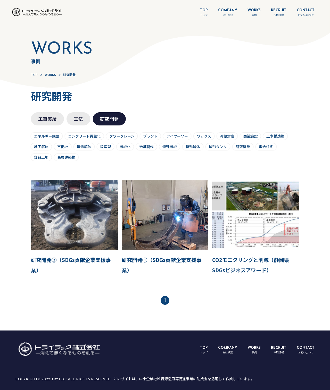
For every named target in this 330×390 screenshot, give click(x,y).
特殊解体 (193, 146)
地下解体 (41, 146)
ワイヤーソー (177, 136)
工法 (78, 118)
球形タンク (218, 146)
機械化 (125, 146)
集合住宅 (266, 146)
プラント (150, 136)
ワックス (204, 136)
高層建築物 (66, 157)
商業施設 (250, 136)
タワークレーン (121, 136)
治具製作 (146, 146)
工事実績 (47, 118)
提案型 (105, 146)
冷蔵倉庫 (227, 136)
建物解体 (84, 146)
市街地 (62, 146)
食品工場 (41, 157)
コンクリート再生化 (84, 136)
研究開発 (243, 146)
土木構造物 (275, 136)
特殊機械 (169, 146)
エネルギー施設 (46, 136)
